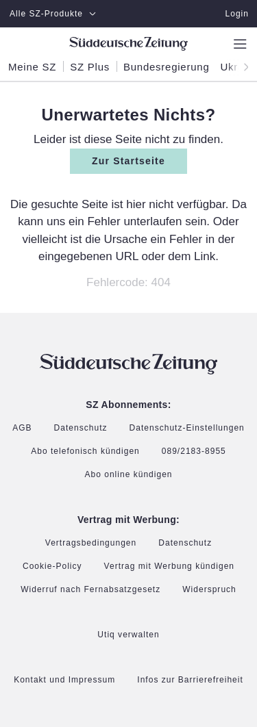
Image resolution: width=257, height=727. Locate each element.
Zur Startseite (128, 160)
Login (237, 13)
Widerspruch (209, 589)
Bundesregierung (166, 67)
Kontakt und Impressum (64, 680)
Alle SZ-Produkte (53, 13)
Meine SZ (32, 67)
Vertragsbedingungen (90, 543)
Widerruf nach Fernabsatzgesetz (90, 589)
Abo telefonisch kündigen (85, 451)
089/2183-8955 (194, 451)
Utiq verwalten (128, 634)
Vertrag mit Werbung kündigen (169, 566)
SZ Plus (90, 67)
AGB (22, 428)
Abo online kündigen (128, 475)
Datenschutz (81, 428)
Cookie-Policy (52, 567)
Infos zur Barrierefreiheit (190, 680)
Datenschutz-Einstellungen (187, 428)
